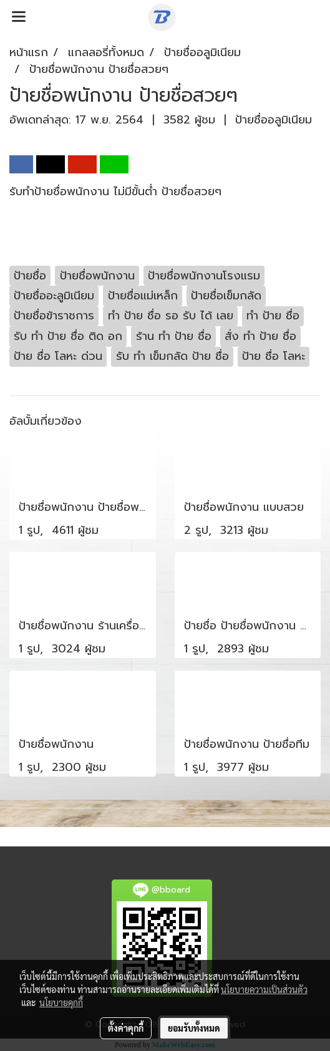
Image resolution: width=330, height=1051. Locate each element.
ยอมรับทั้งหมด (194, 1028)
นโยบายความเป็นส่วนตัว (264, 989)
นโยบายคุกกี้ (61, 1002)
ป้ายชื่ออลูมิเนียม (273, 119)
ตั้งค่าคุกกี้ (125, 1028)
